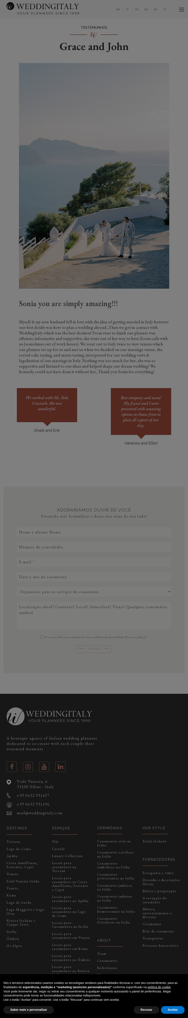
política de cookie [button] (159, 987)
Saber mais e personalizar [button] (28, 1009)
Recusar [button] (146, 1009)
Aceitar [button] (173, 1009)
